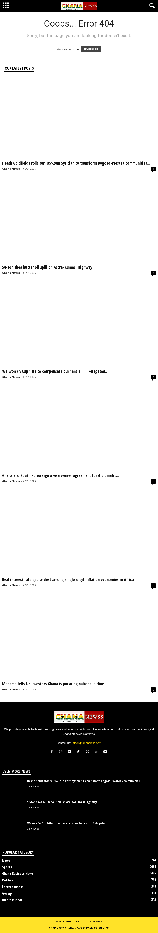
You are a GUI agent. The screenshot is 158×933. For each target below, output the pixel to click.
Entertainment (13, 886)
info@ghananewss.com (86, 743)
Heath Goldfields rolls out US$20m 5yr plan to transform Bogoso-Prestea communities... (76, 163)
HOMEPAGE (91, 49)
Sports (7, 867)
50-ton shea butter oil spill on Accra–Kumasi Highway (47, 267)
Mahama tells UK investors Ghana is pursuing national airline (53, 684)
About (80, 921)
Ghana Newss (11, 168)
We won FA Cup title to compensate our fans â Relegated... (55, 371)
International (12, 899)
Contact (96, 921)
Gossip (7, 893)
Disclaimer (63, 921)
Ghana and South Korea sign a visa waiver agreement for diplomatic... (60, 475)
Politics (7, 880)
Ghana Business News (17, 873)
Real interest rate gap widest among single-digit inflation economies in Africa (68, 579)
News (6, 860)
